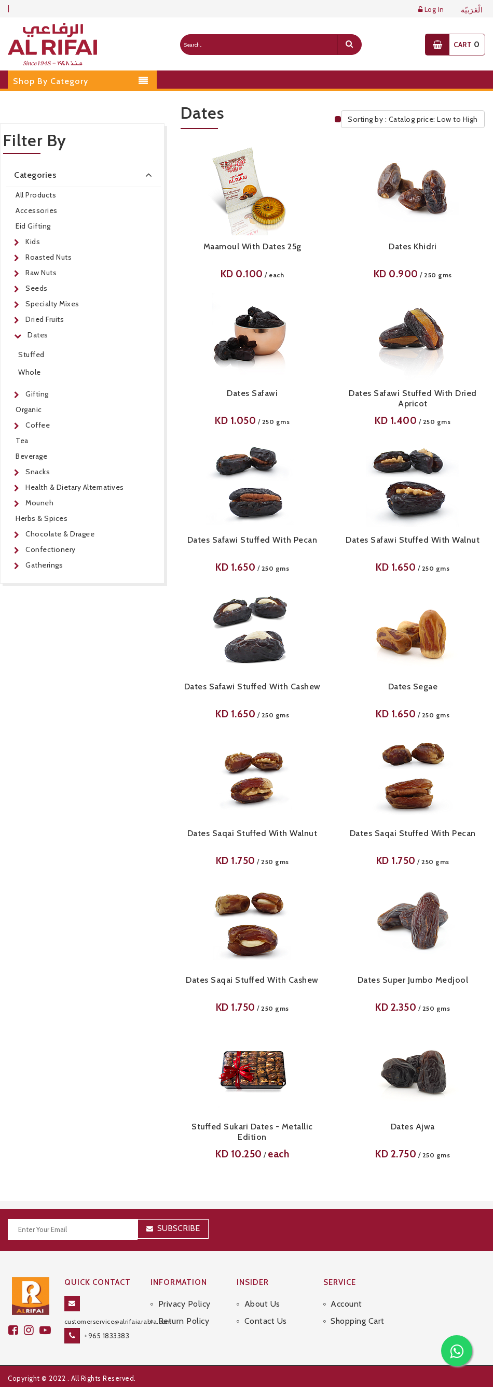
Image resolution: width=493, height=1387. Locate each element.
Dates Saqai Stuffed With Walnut (252, 833)
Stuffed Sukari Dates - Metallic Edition (252, 1132)
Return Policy (184, 1321)
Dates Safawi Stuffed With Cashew (252, 686)
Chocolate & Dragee (59, 534)
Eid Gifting (33, 226)
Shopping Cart (358, 1321)
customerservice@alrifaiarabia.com (118, 1321)
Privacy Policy (184, 1304)
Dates (38, 334)
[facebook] (16, 1330)
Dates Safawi (252, 393)
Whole (29, 372)
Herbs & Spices (41, 518)
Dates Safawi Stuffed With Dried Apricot (413, 398)
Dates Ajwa (413, 1126)
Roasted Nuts (48, 257)
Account (346, 1304)
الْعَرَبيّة (472, 10)
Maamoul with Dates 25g (252, 246)
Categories (85, 174)
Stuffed (31, 354)
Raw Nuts (41, 272)
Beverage (31, 456)
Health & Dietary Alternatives (74, 487)
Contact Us (265, 1321)
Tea (22, 440)
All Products (36, 195)
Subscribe (178, 1228)
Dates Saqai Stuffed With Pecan (413, 833)
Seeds (36, 288)
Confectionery (50, 549)
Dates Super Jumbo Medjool (413, 980)
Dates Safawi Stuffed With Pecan (252, 540)
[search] (349, 44)
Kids (32, 241)
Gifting (37, 394)
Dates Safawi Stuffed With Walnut (413, 540)
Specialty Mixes (52, 303)
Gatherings (44, 565)
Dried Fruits (44, 319)
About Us (262, 1304)
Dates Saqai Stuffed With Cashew (252, 980)
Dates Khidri (412, 246)
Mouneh (39, 502)
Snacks (37, 471)
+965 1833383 (106, 1336)
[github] (31, 1330)
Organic (29, 409)
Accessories (37, 210)
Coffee (37, 425)
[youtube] (46, 1330)
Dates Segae (413, 686)
